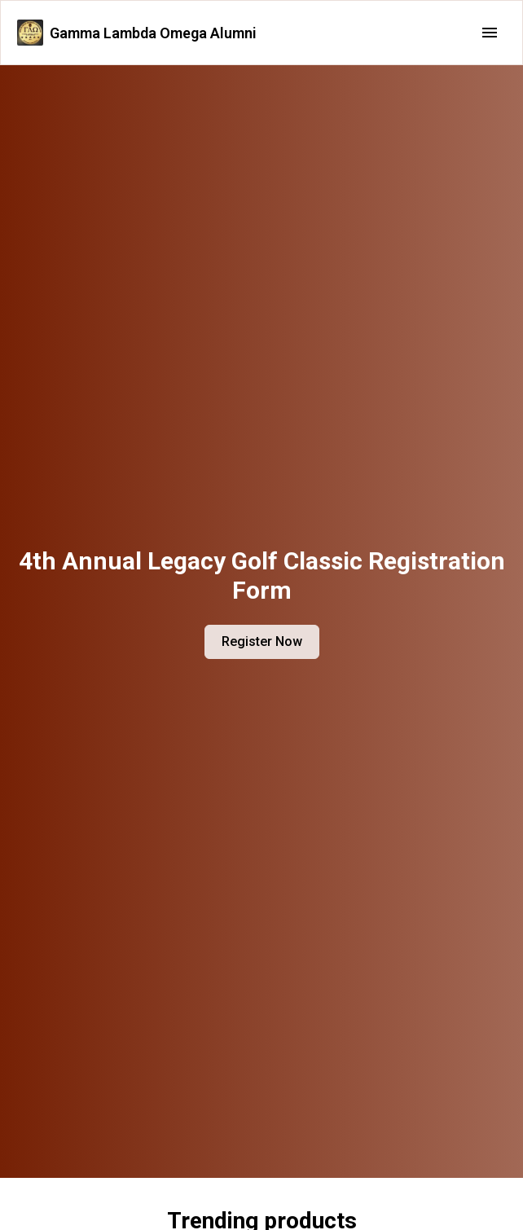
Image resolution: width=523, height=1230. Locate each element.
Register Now (262, 641)
